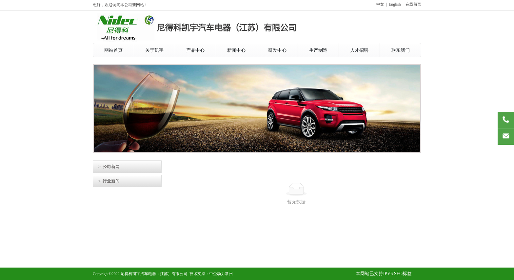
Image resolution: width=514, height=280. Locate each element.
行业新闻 (111, 180)
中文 (380, 4)
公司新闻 (111, 166)
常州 (229, 273)
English (395, 4)
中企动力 (217, 273)
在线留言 (413, 4)
